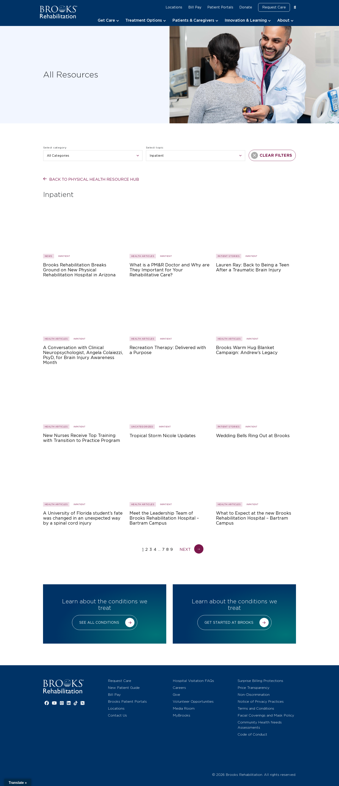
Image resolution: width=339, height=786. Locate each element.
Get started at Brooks (229, 622)
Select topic (154, 147)
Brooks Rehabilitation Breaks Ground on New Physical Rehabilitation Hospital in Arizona (79, 270)
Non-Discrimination (254, 694)
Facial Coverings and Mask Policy (266, 715)
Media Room (184, 708)
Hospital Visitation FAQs (193, 681)
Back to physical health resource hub (94, 179)
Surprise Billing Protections (260, 681)
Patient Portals (220, 7)
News (48, 256)
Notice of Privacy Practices (261, 701)
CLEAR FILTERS (271, 155)
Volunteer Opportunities (193, 701)
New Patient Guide (124, 687)
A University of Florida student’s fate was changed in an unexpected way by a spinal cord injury (83, 518)
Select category (54, 147)
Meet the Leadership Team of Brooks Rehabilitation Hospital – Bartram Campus (164, 518)
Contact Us (117, 715)
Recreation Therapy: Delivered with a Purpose (168, 350)
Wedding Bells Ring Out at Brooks (253, 435)
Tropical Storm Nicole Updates (163, 435)
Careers (179, 687)
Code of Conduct (252, 734)
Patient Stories (229, 256)
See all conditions (99, 622)
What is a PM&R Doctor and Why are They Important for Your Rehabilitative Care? (169, 270)
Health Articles (142, 256)
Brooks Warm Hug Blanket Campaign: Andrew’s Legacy (247, 350)
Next (191, 549)
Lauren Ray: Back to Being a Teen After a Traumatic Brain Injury (252, 267)
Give (176, 694)
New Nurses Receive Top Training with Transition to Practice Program (81, 438)
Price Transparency (253, 687)
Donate (245, 7)
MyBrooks (181, 715)
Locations (174, 7)
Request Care (274, 7)
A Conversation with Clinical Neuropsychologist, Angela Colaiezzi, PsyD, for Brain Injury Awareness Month (83, 355)
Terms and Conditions (256, 708)
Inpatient (64, 256)
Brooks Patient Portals (127, 701)
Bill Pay (194, 7)
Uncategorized (142, 426)
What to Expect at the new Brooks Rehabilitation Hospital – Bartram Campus (253, 518)
